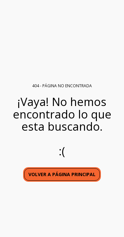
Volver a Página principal (62, 174)
